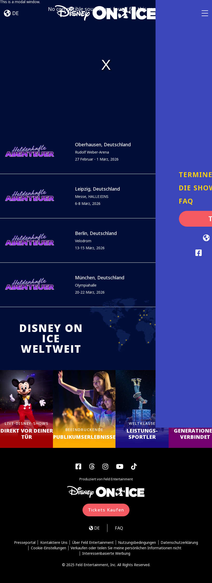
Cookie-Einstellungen (48, 548)
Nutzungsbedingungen (137, 543)
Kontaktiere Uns (53, 543)
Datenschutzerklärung (180, 543)
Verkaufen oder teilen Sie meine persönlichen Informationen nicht (126, 548)
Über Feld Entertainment (93, 543)
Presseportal (24, 543)
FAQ (119, 529)
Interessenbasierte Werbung (106, 554)
